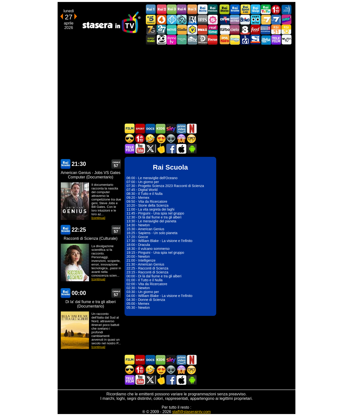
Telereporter (266, 40)
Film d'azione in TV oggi (130, 139)
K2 (192, 30)
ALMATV (286, 40)
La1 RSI (276, 30)
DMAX (202, 30)
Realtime (213, 30)
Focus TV (213, 40)
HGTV (192, 40)
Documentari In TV (150, 128)
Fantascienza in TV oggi (171, 139)
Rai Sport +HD (245, 9)
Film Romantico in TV (160, 139)
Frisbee (235, 40)
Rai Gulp (255, 9)
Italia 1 (171, 19)
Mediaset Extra (235, 19)
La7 (266, 19)
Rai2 (161, 9)
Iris (202, 19)
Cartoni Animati (160, 128)
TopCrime (224, 19)
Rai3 (171, 9)
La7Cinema (276, 19)
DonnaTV (171, 40)
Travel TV (182, 40)
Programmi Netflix (191, 128)
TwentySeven (161, 30)
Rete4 (161, 19)
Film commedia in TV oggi (150, 139)
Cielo (235, 30)
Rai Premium (213, 9)
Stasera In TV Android (191, 149)
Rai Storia (224, 9)
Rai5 (192, 9)
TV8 (245, 30)
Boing (245, 19)
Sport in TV (140, 128)
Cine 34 (192, 19)
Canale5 (151, 19)
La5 (213, 19)
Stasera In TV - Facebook (171, 149)
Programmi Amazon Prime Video (181, 128)
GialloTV (182, 30)
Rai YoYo (266, 9)
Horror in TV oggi (181, 139)
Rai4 (182, 9)
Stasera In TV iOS (181, 149)
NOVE (171, 30)
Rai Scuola (235, 9)
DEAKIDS (224, 40)
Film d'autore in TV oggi (191, 139)
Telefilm (276, 40)
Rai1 (151, 9)
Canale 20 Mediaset (161, 40)
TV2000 (286, 9)
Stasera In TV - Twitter (150, 149)
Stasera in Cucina (160, 149)
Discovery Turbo (224, 30)
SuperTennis (151, 40)
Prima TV (276, 9)
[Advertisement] (176, 84)
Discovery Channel (202, 40)
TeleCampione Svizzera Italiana (266, 30)
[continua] (98, 218)
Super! (286, 19)
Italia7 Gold (151, 30)
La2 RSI (286, 30)
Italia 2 (182, 19)
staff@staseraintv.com (191, 412)
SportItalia (255, 40)
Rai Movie (202, 9)
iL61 (245, 40)
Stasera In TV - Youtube (140, 149)
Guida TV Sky (171, 128)
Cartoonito (255, 19)
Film (130, 128)
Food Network (255, 30)
